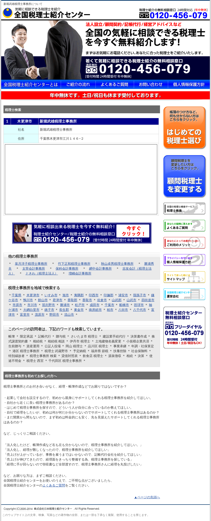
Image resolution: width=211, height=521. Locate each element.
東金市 (79, 310)
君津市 (57, 300)
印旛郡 (108, 295)
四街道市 (147, 300)
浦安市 (123, 295)
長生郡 (64, 310)
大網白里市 (31, 310)
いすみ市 (51, 295)
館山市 (43, 300)
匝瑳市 (139, 305)
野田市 (54, 314)
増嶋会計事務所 (80, 273)
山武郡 (116, 300)
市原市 (17, 305)
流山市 (69, 314)
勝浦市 (65, 305)
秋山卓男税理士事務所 (117, 263)
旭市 (65, 295)
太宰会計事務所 (33, 268)
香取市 (87, 300)
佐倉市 (102, 300)
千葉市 (109, 305)
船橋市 (124, 305)
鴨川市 (28, 300)
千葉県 (16, 295)
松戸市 (80, 305)
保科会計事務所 (67, 268)
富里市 (25, 314)
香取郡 (72, 300)
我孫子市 (139, 295)
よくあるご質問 (53, 485)
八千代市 (139, 310)
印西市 (94, 295)
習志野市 (48, 305)
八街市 (123, 310)
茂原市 (40, 314)
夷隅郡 (79, 295)
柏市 (110, 310)
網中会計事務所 (100, 268)
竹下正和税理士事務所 (74, 263)
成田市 (94, 305)
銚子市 (49, 310)
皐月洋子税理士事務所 (31, 263)
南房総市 (95, 310)
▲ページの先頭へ (147, 497)
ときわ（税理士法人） (42, 273)
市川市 (32, 305)
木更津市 (32, 295)
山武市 (131, 300)
